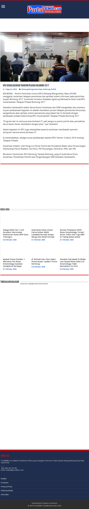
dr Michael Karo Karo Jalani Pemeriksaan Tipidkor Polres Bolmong (44, 261)
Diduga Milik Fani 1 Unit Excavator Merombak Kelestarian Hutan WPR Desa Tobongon (15, 233)
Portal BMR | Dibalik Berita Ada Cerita (47, 506)
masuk (31, 284)
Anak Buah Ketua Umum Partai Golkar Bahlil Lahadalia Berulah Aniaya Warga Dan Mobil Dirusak (43, 233)
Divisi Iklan (5, 495)
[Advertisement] (44, 25)
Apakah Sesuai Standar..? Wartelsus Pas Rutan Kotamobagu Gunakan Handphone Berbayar (14, 262)
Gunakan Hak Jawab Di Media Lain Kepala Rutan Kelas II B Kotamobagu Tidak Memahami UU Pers (73, 262)
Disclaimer (5, 483)
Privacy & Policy (6, 487)
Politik (53, 89)
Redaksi (4, 479)
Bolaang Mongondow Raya (32, 89)
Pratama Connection (49, 503)
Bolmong (46, 89)
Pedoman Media (7, 491)
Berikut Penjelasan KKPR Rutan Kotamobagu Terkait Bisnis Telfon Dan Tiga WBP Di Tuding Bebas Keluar (72, 233)
